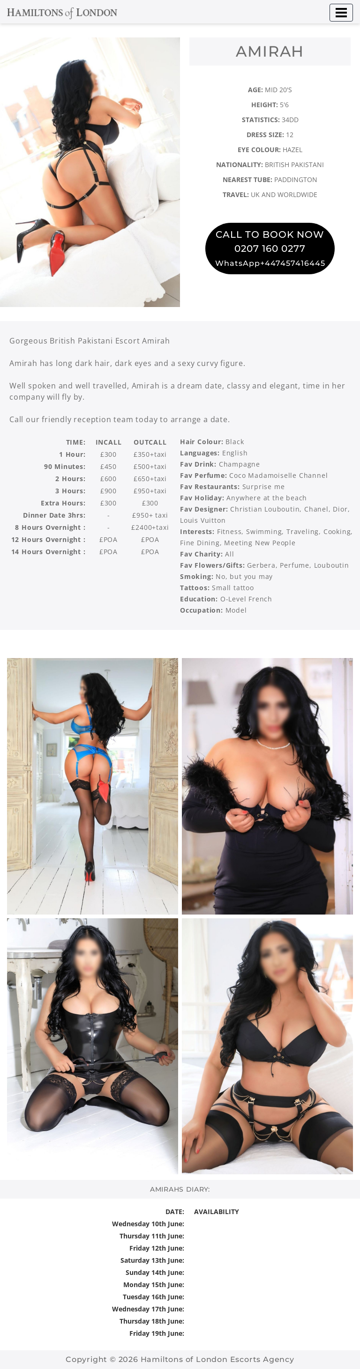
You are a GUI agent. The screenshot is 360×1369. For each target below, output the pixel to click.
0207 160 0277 (270, 248)
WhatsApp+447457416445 (270, 263)
